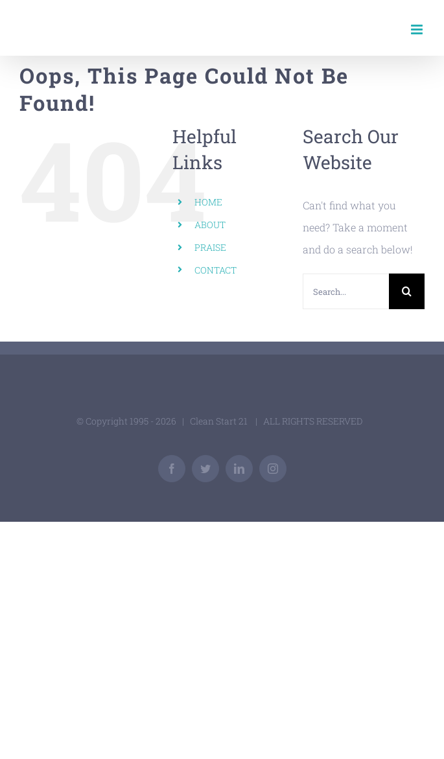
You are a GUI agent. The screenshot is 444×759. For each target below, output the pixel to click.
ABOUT (210, 224)
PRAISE (210, 247)
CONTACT (215, 270)
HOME (208, 202)
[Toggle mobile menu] (418, 29)
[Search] (407, 291)
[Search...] (346, 291)
